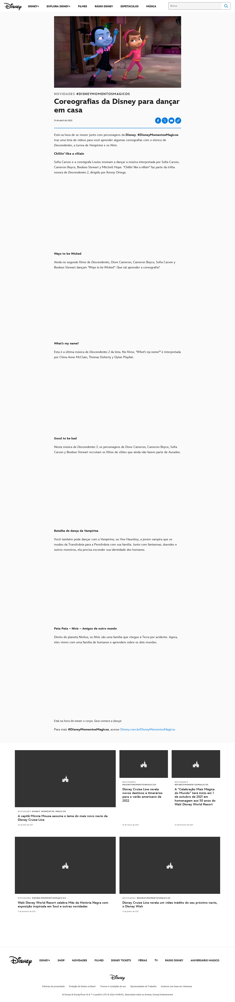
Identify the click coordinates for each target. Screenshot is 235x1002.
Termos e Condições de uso (113, 985)
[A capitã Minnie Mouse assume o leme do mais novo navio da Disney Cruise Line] (65, 818)
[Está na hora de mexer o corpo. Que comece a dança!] (117, 718)
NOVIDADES (79, 959)
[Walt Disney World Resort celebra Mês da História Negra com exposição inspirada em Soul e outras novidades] (65, 904)
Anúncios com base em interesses (176, 985)
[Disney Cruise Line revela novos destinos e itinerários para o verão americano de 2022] (143, 794)
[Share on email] (171, 120)
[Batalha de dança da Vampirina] (117, 528)
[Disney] (13, 6)
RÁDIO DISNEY (174, 959)
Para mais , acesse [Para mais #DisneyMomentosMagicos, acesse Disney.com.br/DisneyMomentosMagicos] (114, 729)
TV (156, 959)
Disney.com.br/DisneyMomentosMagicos (147, 729)
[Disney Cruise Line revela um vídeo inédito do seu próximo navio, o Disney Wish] (169, 904)
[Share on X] (165, 120)
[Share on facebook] (158, 120)
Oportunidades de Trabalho (143, 985)
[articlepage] (65, 864)
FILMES (99, 959)
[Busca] (195, 6)
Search (226, 6)
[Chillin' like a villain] (117, 153)
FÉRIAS (142, 959)
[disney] (20, 960)
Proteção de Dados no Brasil (82, 985)
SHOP (61, 959)
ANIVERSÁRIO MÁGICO (205, 959)
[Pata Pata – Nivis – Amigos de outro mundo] (117, 626)
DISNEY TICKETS (121, 959)
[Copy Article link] (178, 120)
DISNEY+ (44, 959)
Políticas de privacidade (53, 985)
